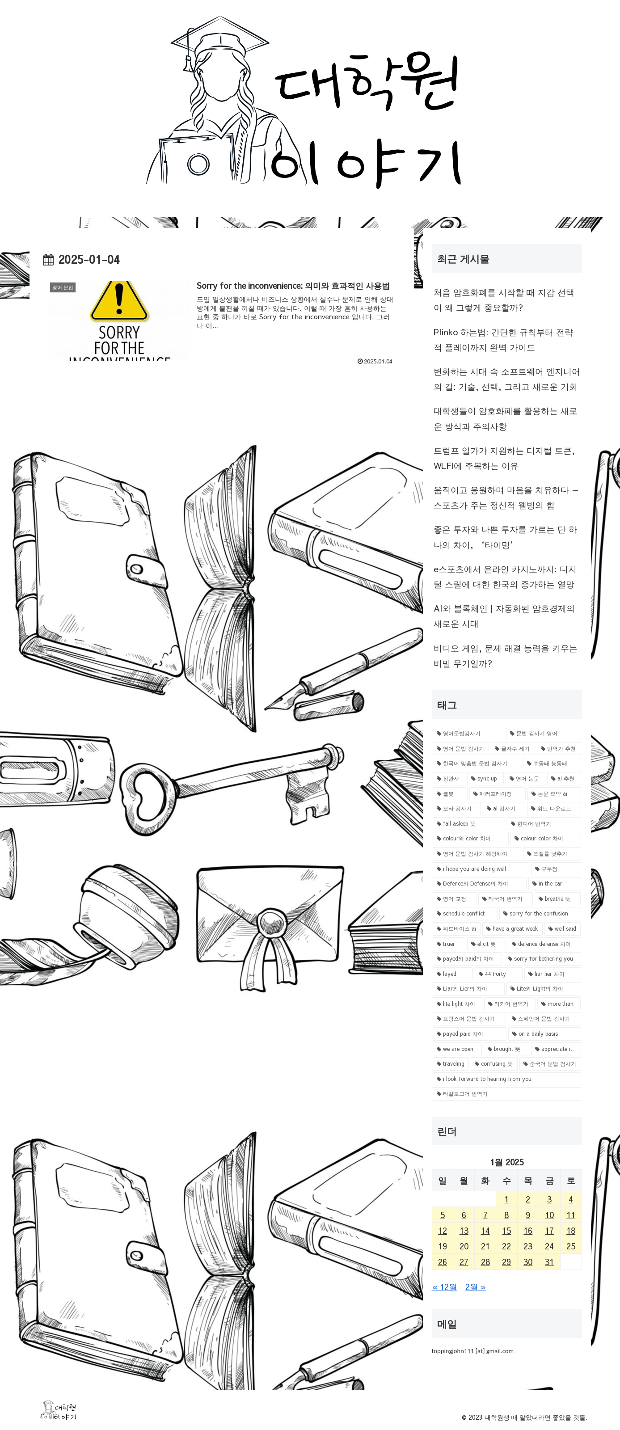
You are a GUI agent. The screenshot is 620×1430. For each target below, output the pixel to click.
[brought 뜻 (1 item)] (506, 1049)
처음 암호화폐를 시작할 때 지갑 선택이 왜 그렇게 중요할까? (504, 299)
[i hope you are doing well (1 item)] (481, 869)
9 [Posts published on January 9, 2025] (528, 1214)
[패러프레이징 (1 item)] (497, 794)
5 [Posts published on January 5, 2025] (442, 1214)
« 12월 (444, 1286)
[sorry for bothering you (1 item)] (542, 959)
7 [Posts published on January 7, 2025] (485, 1214)
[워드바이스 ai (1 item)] (457, 929)
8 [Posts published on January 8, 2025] (506, 1214)
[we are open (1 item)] (457, 1049)
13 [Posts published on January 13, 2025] (464, 1230)
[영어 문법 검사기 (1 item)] (461, 748)
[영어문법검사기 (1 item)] (468, 733)
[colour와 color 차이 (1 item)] (471, 838)
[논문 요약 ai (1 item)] (554, 794)
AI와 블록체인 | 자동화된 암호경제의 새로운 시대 (504, 615)
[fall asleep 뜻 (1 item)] (469, 824)
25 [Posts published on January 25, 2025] (570, 1246)
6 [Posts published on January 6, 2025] (464, 1214)
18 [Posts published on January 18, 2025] (570, 1230)
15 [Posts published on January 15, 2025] (506, 1230)
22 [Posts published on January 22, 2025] (506, 1246)
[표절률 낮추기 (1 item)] (552, 854)
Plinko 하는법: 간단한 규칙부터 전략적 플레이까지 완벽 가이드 (503, 339)
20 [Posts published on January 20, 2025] (464, 1246)
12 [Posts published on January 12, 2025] (442, 1230)
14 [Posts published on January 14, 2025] (485, 1230)
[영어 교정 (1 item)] (455, 899)
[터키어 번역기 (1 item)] (510, 1004)
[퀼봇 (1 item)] (450, 794)
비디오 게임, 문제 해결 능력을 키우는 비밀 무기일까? (506, 655)
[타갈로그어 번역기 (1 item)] (507, 1094)
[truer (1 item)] (449, 944)
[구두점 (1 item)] (556, 869)
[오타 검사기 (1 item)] (457, 808)
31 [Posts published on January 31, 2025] (549, 1261)
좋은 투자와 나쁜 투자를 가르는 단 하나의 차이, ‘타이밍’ (505, 536)
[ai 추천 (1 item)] (564, 778)
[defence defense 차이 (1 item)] (544, 944)
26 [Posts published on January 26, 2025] (442, 1261)
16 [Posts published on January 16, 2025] (527, 1230)
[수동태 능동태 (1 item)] (552, 763)
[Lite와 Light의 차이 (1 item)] (543, 989)
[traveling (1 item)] (451, 1064)
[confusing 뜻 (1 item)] (494, 1064)
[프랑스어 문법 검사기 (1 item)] (469, 1018)
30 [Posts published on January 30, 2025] (527, 1261)
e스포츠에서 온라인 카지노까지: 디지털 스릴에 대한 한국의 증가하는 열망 (505, 576)
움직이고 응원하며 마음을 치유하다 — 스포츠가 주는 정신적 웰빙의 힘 (506, 497)
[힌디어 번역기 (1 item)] (544, 824)
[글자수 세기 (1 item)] (513, 748)
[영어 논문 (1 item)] (526, 778)
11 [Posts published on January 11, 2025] (570, 1214)
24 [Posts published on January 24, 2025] (549, 1246)
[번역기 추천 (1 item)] (559, 748)
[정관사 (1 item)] (449, 778)
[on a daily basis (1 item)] (544, 1034)
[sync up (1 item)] (485, 778)
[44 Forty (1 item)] (499, 974)
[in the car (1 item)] (554, 883)
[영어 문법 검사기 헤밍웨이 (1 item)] (477, 854)
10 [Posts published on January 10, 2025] (549, 1214)
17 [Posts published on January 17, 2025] (549, 1230)
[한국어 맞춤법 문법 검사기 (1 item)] (477, 763)
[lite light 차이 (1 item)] (457, 1004)
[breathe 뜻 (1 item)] (558, 899)
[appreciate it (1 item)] (556, 1049)
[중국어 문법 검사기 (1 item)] (550, 1064)
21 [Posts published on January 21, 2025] (485, 1246)
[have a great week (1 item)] (512, 929)
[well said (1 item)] (562, 929)
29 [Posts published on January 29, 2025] (506, 1261)
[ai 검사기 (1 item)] (504, 808)
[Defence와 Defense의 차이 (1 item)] (480, 883)
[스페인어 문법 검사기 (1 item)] (544, 1018)
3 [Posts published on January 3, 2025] (549, 1199)
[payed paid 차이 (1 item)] (469, 1034)
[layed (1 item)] (453, 974)
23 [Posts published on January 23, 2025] (527, 1246)
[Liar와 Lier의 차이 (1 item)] (469, 989)
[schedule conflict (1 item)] (465, 913)
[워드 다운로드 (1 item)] (554, 808)
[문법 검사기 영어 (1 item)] (543, 733)
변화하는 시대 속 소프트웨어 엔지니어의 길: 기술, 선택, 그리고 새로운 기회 (507, 378)
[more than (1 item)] (559, 1004)
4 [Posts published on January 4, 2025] (571, 1199)
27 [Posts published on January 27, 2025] (464, 1261)
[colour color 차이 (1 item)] (545, 838)
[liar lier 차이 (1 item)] (552, 974)
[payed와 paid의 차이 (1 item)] (467, 959)
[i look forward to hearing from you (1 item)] (507, 1079)
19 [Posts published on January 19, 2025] (442, 1246)
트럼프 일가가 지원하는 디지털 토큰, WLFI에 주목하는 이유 (504, 457)
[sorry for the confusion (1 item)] (540, 913)
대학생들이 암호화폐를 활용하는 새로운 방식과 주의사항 (506, 418)
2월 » (475, 1286)
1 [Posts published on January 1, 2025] (506, 1199)
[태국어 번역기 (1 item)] (505, 899)
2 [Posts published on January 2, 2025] (528, 1199)
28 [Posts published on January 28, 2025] (485, 1261)
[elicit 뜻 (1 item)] (486, 944)
